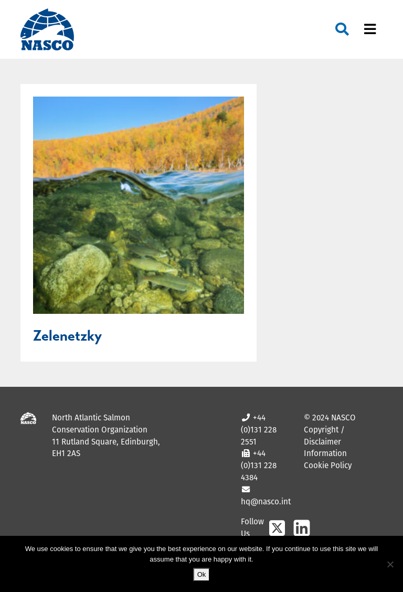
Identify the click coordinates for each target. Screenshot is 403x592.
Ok (201, 574)
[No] (390, 564)
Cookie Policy (328, 465)
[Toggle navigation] (370, 29)
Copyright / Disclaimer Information (325, 441)
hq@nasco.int (266, 501)
